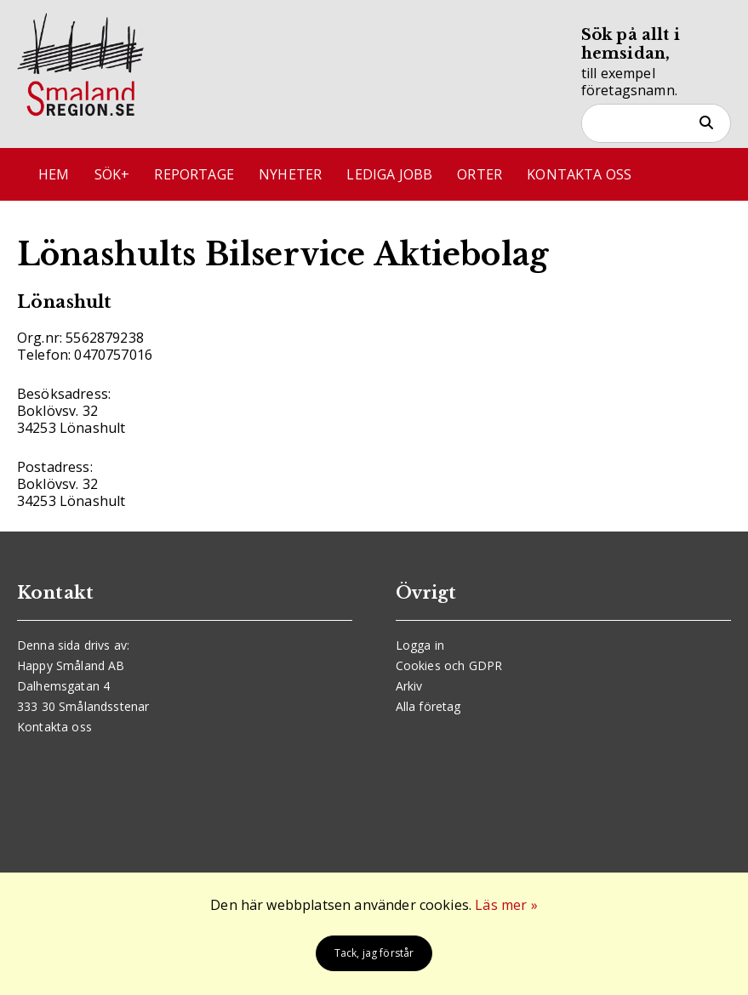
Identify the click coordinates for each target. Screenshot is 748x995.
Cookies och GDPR (449, 665)
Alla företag (428, 706)
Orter (479, 174)
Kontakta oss (579, 174)
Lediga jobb (389, 174)
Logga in (420, 645)
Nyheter (290, 174)
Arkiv (409, 686)
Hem (53, 174)
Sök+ (112, 174)
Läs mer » (506, 905)
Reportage (193, 174)
